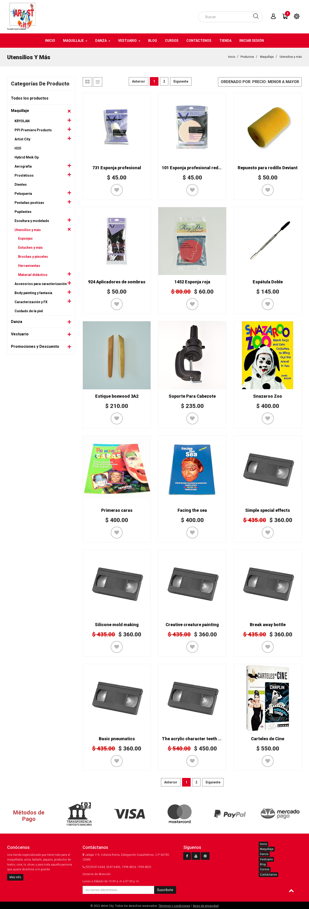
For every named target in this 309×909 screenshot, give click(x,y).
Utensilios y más (291, 56)
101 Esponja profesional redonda (195, 167)
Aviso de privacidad (206, 905)
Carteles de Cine (267, 738)
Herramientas (29, 265)
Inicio (231, 56)
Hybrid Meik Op (27, 157)
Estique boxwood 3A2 (116, 395)
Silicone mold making (117, 624)
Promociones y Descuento (35, 346)
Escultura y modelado (32, 220)
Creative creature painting (192, 624)
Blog (263, 864)
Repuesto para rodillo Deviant (268, 167)
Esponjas (25, 238)
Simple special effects (267, 509)
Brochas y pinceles (33, 256)
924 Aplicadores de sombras (116, 281)
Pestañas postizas (29, 202)
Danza (16, 321)
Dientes (21, 184)
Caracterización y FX (31, 301)
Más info (15, 876)
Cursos (264, 869)
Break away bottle (268, 624)
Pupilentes (23, 211)
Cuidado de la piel (29, 310)
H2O (18, 148)
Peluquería (23, 193)
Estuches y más (30, 247)
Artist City (22, 139)
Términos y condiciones (174, 905)
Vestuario (20, 333)
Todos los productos (29, 97)
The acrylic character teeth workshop (200, 738)
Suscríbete (165, 889)
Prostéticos (24, 175)
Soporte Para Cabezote (192, 395)
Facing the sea (192, 509)
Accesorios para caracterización (41, 283)
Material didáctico (32, 274)
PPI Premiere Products (33, 130)
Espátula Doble (268, 281)
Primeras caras (116, 509)
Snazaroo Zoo (267, 395)
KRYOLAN (22, 120)
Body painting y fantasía (33, 292)
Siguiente (180, 81)
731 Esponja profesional (116, 167)
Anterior (138, 81)
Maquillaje (267, 56)
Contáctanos (268, 874)
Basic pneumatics (117, 738)
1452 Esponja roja (192, 281)
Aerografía (23, 166)
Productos (247, 56)
